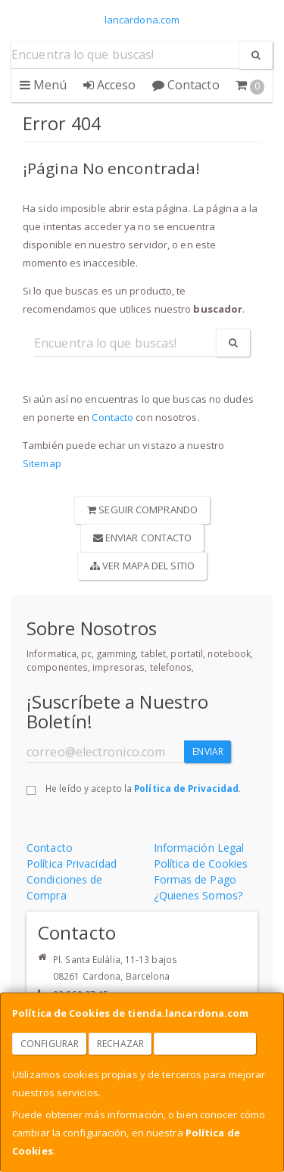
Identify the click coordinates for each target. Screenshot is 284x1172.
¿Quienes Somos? (198, 895)
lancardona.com (142, 19)
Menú (43, 84)
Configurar (49, 1043)
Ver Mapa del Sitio (142, 565)
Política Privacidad (72, 863)
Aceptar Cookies (205, 1043)
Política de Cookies (201, 863)
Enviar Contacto (142, 537)
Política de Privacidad (186, 788)
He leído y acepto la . (143, 788)
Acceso (109, 84)
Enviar (207, 751)
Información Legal (199, 847)
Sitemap (42, 463)
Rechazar (120, 1043)
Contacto (186, 84)
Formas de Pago (195, 879)
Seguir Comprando (142, 509)
